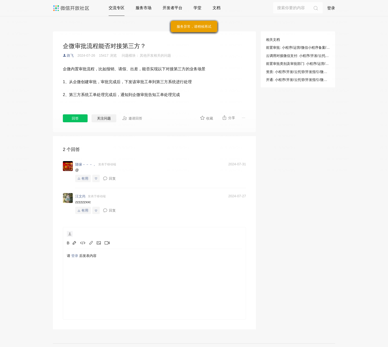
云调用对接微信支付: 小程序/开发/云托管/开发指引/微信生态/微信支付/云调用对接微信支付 (298, 56)
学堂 (197, 8)
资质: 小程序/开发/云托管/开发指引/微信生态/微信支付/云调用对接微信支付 (298, 72)
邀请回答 (132, 118)
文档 (216, 8)
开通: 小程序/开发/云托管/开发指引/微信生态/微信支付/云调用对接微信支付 (298, 80)
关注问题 (104, 118)
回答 (75, 118)
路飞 (70, 55)
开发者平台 (172, 8)
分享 (228, 117)
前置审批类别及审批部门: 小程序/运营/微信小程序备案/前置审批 (298, 64)
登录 (331, 8)
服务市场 (143, 8)
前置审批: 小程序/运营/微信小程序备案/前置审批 (298, 48)
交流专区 (116, 8)
